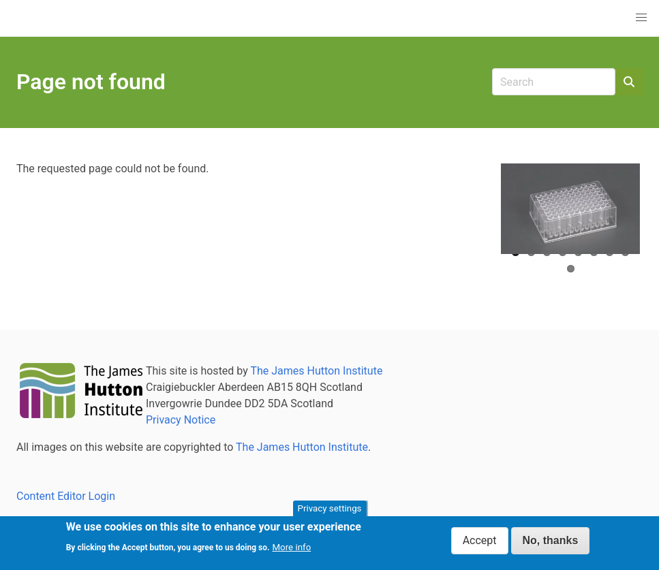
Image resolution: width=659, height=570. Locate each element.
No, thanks (551, 544)
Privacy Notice (180, 419)
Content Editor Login (65, 496)
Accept (480, 543)
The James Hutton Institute (316, 370)
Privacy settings (330, 512)
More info (291, 550)
